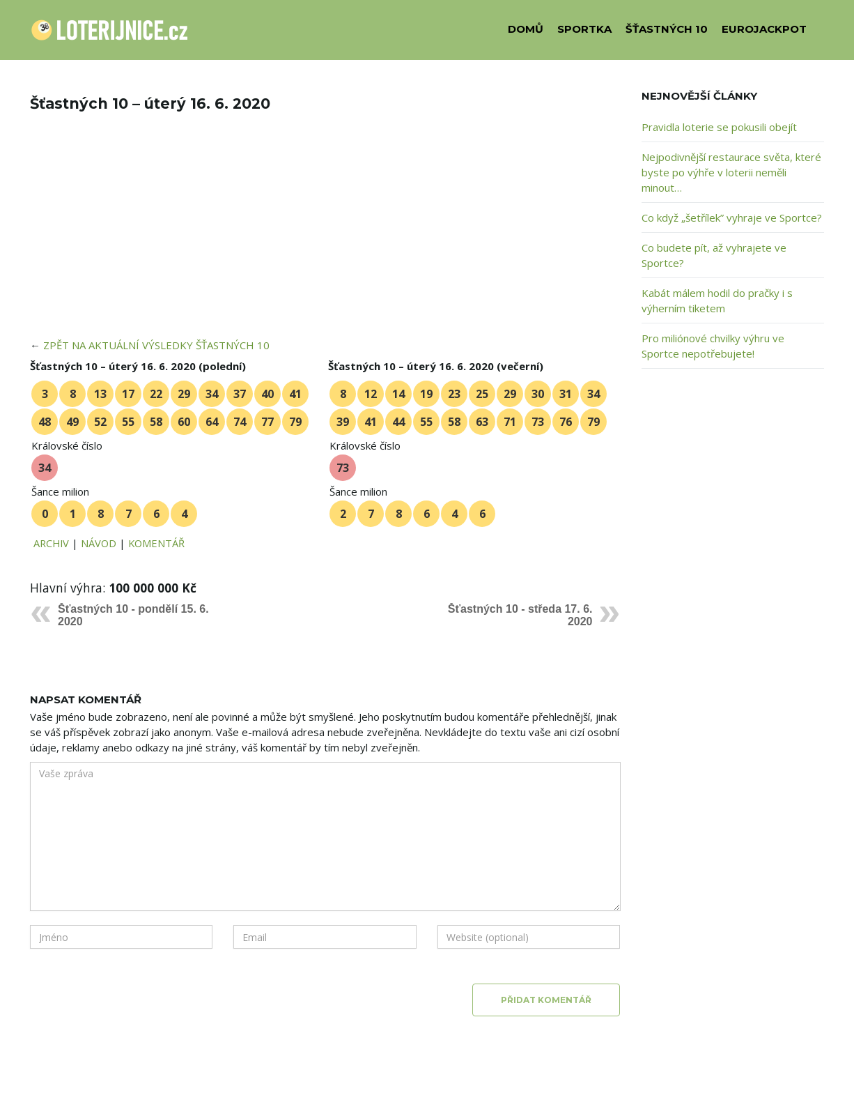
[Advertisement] (325, 234)
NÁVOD (98, 543)
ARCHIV (51, 543)
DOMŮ (525, 29)
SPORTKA (584, 29)
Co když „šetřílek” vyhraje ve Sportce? (732, 217)
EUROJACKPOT (764, 29)
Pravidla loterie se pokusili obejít (719, 127)
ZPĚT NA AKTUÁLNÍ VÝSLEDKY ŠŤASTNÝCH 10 (156, 345)
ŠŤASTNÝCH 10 (667, 29)
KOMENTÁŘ (156, 543)
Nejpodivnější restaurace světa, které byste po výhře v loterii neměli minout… (731, 172)
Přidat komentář (546, 1000)
